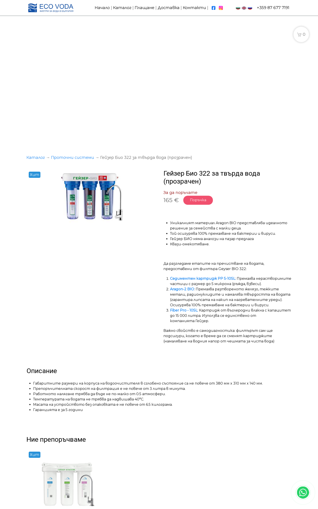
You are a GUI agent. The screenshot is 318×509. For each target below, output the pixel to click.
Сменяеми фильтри (116, 468)
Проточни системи (72, 29)
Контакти (194, 7)
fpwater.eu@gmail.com (259, 462)
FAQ (167, 468)
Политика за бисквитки (189, 503)
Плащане (144, 7)
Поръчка (198, 72)
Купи (79, 423)
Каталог (122, 7)
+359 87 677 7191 (273, 7)
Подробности (46, 423)
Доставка (169, 7)
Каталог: (104, 444)
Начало (102, 7)
